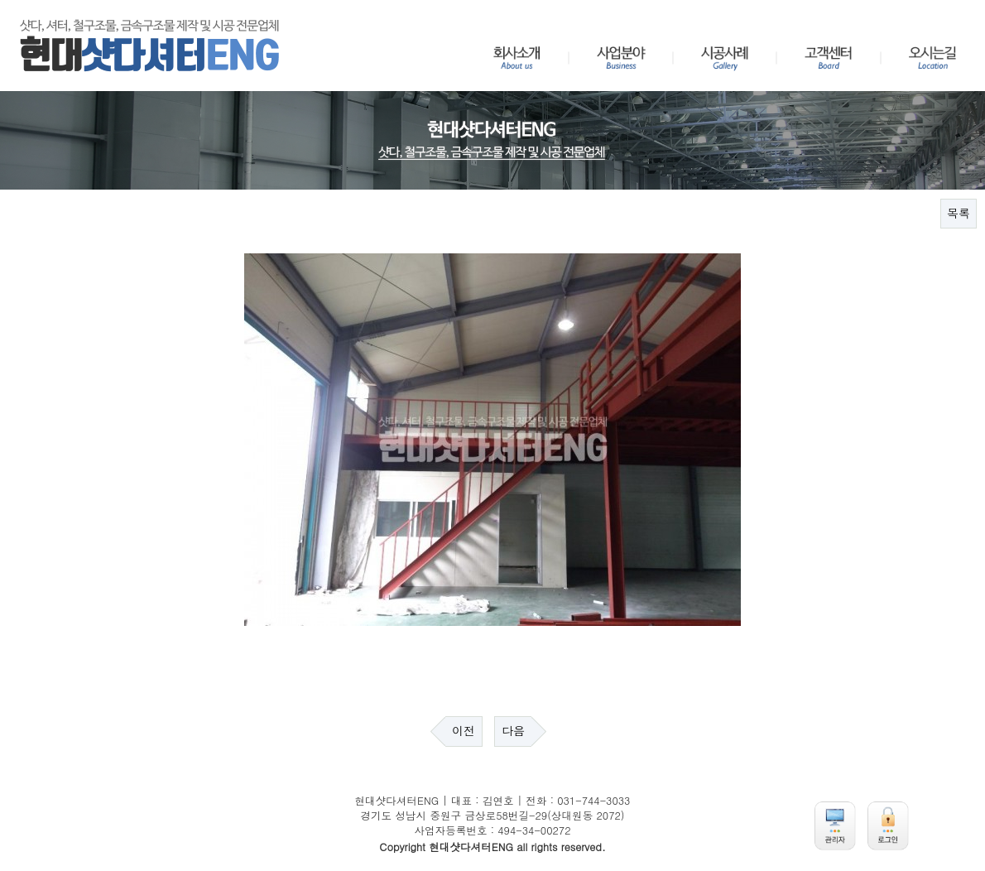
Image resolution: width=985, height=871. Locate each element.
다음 (513, 731)
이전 (463, 731)
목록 (958, 213)
